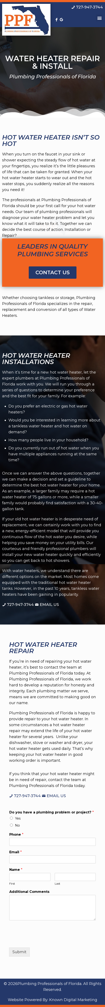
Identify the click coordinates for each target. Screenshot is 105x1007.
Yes (17, 818)
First (12, 883)
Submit (19, 952)
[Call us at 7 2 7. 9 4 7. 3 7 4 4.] (87, 7)
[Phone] (52, 842)
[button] (99, 17)
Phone (16, 834)
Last (57, 883)
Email (15, 852)
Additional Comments (29, 892)
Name (15, 870)
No (17, 825)
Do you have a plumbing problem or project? (51, 812)
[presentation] (41, 940)
